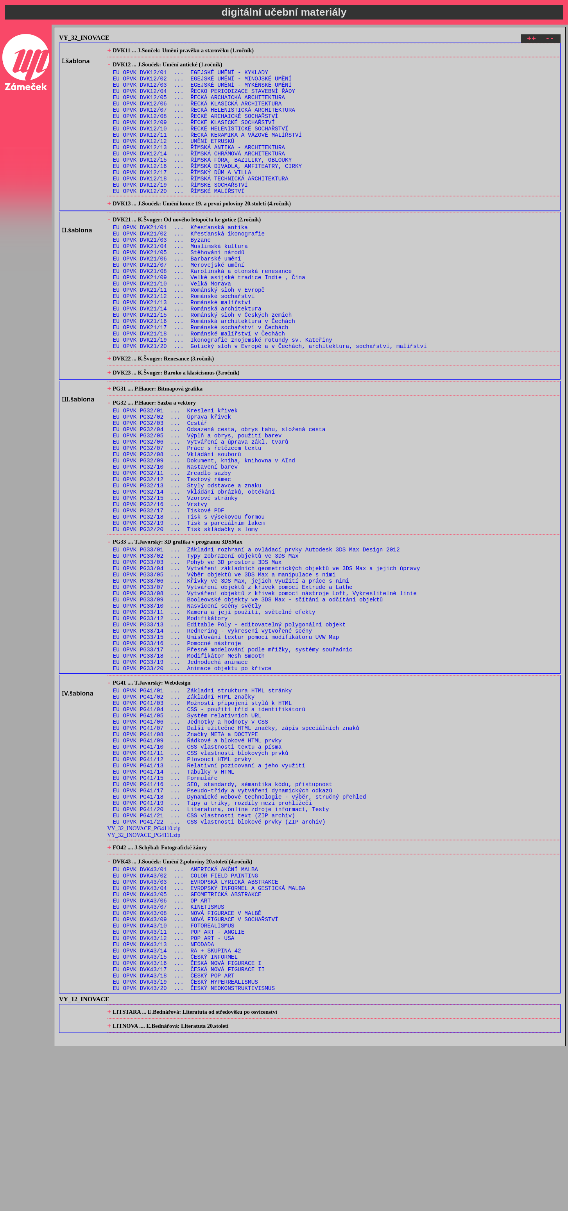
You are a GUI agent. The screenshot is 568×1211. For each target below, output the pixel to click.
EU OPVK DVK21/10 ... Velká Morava (172, 324)
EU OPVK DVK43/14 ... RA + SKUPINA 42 (177, 1105)
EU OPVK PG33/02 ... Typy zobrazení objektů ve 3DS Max (206, 642)
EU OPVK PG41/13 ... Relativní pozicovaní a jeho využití (209, 890)
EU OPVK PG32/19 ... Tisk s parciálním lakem (189, 604)
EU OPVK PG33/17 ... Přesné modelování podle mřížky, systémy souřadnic (233, 753)
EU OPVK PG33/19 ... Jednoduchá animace (180, 768)
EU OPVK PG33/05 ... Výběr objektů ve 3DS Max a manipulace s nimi (224, 664)
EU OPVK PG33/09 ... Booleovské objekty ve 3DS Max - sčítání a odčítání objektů (248, 694)
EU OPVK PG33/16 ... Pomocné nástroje (177, 746)
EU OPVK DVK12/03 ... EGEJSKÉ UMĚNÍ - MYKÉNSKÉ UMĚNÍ (202, 91)
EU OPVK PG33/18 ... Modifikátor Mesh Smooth (189, 761)
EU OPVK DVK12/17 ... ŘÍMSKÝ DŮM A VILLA (182, 195)
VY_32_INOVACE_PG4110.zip (143, 963)
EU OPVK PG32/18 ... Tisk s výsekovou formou (189, 597)
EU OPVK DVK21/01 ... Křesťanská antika (180, 258)
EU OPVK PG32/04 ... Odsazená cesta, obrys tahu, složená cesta (219, 493)
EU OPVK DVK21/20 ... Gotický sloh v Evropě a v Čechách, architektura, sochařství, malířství (270, 399)
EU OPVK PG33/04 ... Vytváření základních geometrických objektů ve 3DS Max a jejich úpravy (266, 657)
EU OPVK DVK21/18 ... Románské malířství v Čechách (199, 384)
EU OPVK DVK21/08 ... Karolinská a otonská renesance (202, 310)
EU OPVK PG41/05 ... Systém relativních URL (187, 830)
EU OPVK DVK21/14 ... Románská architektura (187, 354)
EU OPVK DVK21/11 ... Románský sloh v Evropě (189, 332)
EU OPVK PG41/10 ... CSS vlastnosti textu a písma (197, 867)
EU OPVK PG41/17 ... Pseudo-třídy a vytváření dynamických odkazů (222, 919)
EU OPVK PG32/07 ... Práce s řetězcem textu (187, 515)
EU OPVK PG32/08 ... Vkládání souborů (177, 522)
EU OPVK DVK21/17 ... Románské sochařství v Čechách (200, 376)
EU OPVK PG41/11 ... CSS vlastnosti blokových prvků (200, 875)
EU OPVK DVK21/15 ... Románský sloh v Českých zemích (202, 362)
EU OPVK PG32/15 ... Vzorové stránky (175, 574)
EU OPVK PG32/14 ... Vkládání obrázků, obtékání (194, 567)
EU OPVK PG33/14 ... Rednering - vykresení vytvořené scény (212, 731)
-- (549, 39)
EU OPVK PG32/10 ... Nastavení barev (175, 537)
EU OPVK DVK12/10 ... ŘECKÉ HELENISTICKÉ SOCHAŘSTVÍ (200, 143)
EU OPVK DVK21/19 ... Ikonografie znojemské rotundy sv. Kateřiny (222, 391)
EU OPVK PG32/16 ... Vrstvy (160, 582)
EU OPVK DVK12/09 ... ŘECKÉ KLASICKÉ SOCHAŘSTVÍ (194, 135)
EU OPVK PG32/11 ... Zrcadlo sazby (172, 545)
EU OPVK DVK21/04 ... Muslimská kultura (180, 280)
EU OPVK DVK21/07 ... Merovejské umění (179, 302)
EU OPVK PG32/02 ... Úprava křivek (172, 478)
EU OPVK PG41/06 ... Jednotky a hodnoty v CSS (190, 838)
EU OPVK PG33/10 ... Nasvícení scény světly (187, 701)
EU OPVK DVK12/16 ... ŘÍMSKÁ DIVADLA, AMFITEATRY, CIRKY (207, 187)
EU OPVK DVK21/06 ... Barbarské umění (177, 295)
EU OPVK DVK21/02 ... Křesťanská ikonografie (189, 265)
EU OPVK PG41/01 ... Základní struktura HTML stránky (202, 800)
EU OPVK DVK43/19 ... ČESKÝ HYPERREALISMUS (185, 1142)
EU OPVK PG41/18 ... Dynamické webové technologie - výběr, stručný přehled (239, 927)
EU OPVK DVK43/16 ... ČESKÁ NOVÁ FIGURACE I (187, 1120)
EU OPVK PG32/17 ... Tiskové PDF (168, 589)
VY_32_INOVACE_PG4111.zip (143, 970)
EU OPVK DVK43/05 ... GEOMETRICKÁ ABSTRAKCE (187, 1038)
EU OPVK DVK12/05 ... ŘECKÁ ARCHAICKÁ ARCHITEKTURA (199, 106)
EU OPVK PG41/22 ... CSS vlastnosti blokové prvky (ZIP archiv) (219, 956)
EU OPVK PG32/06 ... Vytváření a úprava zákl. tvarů (200, 508)
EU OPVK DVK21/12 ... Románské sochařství (184, 339)
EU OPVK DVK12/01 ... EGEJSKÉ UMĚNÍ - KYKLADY (190, 76)
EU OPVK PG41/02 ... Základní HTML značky (184, 808)
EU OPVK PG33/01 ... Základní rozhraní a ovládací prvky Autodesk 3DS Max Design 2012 (256, 634)
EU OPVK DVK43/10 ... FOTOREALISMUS (174, 1075)
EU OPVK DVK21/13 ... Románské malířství (182, 347)
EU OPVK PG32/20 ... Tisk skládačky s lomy (185, 611)
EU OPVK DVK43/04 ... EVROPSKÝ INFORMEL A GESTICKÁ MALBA (209, 1030)
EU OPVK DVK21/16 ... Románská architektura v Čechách (204, 369)
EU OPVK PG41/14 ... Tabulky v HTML (174, 897)
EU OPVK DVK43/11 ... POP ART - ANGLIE (179, 1082)
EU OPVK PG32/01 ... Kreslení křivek (175, 470)
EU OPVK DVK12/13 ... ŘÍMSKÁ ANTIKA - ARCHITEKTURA (199, 165)
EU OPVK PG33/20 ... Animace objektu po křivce (192, 775)
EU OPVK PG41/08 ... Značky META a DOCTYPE (185, 852)
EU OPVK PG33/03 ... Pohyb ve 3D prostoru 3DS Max (197, 649)
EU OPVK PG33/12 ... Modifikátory (170, 716)
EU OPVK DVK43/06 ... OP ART (162, 1045)
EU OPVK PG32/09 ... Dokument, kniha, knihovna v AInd (204, 530)
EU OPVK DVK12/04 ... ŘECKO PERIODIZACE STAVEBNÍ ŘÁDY (204, 98)
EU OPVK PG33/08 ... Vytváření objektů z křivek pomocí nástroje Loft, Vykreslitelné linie (265, 686)
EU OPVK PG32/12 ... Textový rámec (172, 552)
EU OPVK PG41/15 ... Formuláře (165, 904)
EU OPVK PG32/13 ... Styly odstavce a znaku (187, 560)
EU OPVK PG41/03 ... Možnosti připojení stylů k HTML (202, 815)
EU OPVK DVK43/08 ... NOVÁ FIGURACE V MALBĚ (187, 1060)
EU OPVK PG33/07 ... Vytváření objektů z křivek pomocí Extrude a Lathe (233, 679)
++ (531, 39)
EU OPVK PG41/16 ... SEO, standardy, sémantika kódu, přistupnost (222, 912)
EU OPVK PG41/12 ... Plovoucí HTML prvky (182, 882)
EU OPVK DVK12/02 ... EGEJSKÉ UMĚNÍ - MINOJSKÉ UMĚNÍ (202, 83)
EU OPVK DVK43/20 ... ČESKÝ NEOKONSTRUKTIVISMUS (194, 1149)
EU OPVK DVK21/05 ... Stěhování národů (179, 287)
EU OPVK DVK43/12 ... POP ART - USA (174, 1090)
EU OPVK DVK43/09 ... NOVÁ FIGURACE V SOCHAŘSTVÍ (195, 1068)
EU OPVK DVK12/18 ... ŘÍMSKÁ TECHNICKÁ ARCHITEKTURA (200, 202)
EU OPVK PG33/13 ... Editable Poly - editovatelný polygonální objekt (229, 724)
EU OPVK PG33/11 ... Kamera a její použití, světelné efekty (214, 709)
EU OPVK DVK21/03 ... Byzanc (162, 272)
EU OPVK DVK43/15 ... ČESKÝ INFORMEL (175, 1112)
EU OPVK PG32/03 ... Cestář (160, 485)
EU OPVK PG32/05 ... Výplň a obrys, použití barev (197, 500)
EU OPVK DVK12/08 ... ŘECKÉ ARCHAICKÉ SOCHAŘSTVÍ (195, 128)
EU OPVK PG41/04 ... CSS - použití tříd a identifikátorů (209, 823)
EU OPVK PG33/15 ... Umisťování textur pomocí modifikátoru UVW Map (226, 738)
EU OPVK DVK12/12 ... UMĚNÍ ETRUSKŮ (174, 158)
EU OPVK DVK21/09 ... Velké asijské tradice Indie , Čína (209, 317)
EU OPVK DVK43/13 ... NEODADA (163, 1097)
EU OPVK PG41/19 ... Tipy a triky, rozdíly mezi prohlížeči (212, 934)
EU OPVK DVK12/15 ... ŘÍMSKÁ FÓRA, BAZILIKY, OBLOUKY (202, 180)
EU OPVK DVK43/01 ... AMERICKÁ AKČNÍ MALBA (185, 1008)
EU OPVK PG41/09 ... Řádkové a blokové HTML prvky (197, 860)
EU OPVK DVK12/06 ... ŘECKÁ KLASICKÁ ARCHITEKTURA (197, 113)
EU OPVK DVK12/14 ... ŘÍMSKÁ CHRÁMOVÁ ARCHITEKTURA (199, 173)
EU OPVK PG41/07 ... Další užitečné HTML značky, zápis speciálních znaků (236, 845)
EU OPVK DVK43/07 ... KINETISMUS (168, 1053)
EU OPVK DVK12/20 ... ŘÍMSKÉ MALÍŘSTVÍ (179, 217)
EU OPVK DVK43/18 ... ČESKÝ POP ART (174, 1134)
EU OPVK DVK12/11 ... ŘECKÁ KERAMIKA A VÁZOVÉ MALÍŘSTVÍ (207, 150)
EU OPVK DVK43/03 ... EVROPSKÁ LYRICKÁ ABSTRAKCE (195, 1023)
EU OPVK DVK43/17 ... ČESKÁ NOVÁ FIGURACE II (189, 1127)
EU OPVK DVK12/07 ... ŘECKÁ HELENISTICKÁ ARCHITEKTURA (204, 121)
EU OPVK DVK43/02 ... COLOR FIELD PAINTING (185, 1016)
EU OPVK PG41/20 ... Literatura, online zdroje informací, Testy (221, 941)
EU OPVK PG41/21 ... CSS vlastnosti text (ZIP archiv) (204, 949)
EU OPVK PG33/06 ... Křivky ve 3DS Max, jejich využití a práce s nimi (231, 672)
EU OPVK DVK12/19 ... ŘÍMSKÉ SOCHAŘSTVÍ (180, 210)
